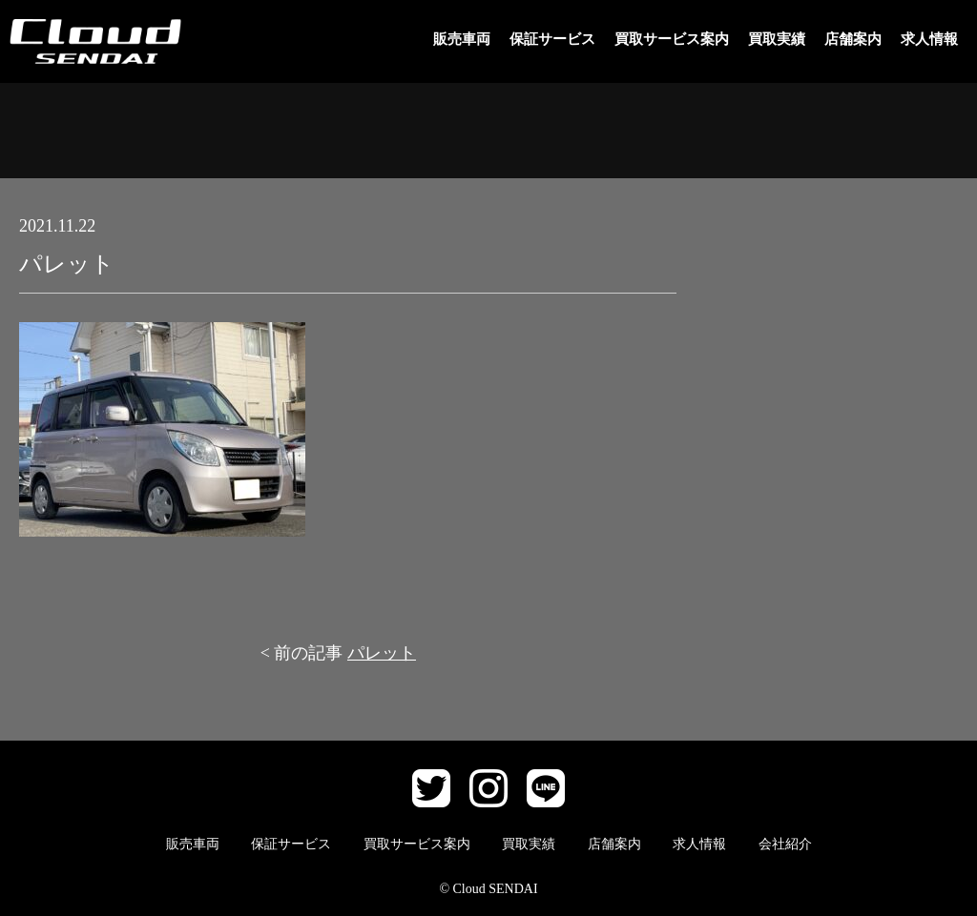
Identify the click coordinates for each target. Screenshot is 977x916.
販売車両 (461, 39)
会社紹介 (785, 844)
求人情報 (929, 39)
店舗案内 (853, 39)
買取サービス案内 (671, 39)
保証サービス (552, 39)
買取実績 (776, 39)
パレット (381, 652)
